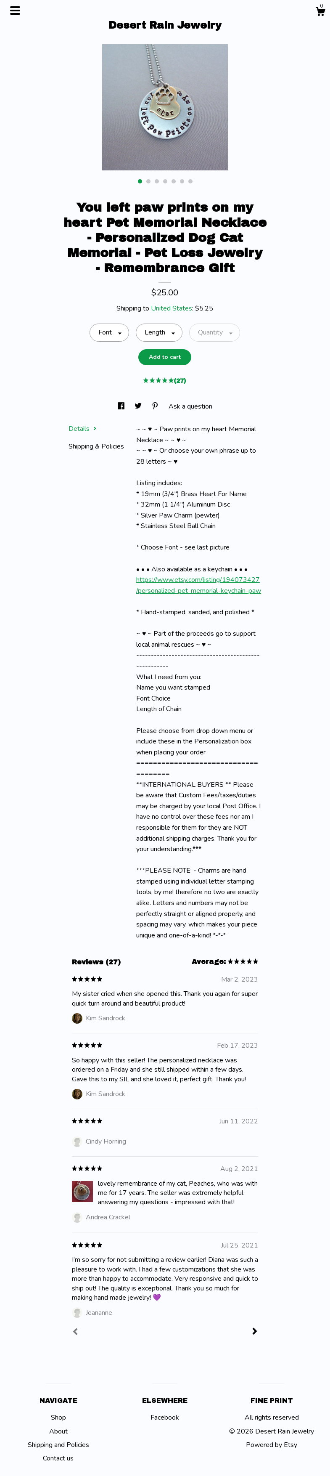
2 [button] (148, 181)
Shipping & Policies (96, 446)
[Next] (254, 1332)
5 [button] (174, 181)
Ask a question (190, 406)
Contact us (58, 1458)
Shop (58, 1417)
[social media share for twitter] (139, 406)
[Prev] (75, 1332)
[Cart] (320, 12)
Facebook (164, 1417)
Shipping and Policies (58, 1444)
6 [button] (182, 181)
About (58, 1431)
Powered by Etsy (271, 1444)
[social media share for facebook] (122, 406)
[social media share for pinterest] (156, 406)
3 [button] (157, 181)
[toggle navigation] (15, 10)
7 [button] (190, 181)
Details (83, 428)
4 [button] (165, 181)
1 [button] (140, 181)
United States (171, 308)
